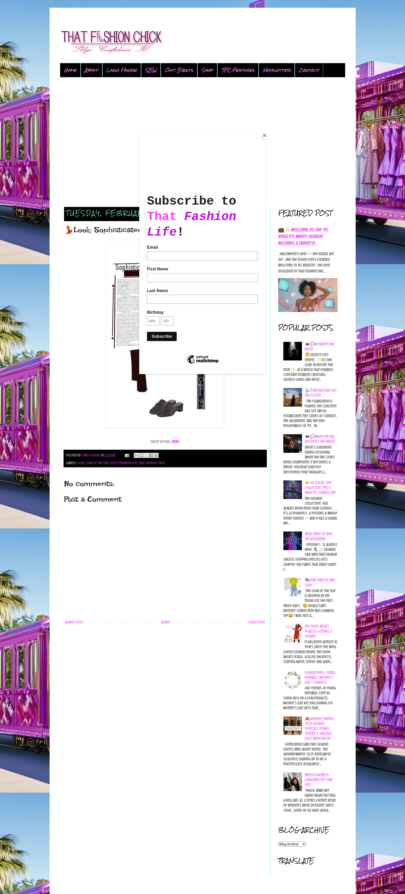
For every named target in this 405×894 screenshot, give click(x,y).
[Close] (264, 135)
